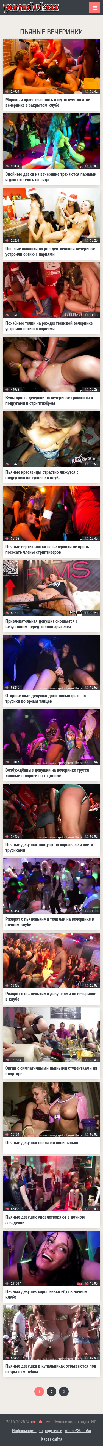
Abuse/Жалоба (78, 1430)
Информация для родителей (37, 1430)
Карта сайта (51, 1439)
